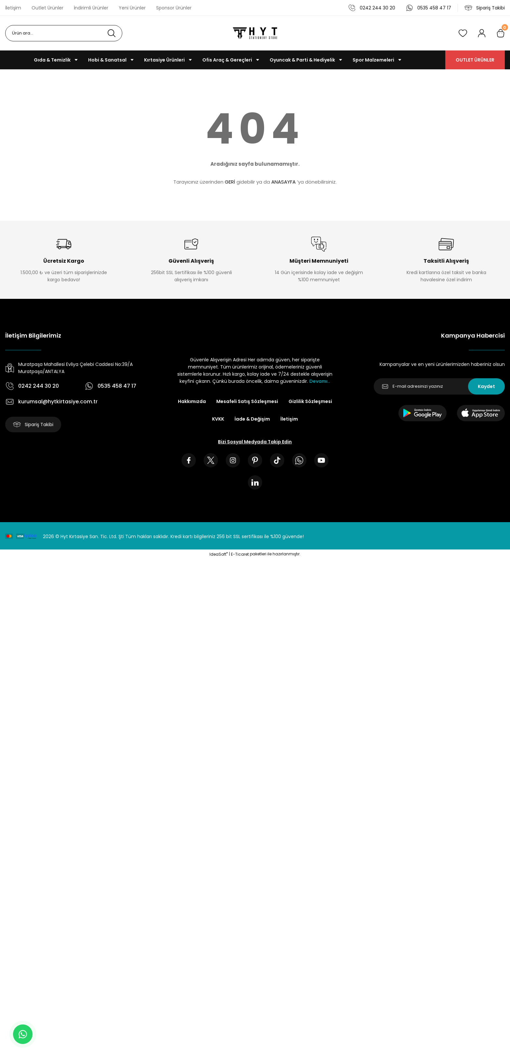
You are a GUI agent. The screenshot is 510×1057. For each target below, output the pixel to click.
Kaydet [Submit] (486, 386)
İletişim (289, 419)
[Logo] (255, 33)
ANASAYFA (283, 181)
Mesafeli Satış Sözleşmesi (247, 401)
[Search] (63, 33)
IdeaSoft (218, 554)
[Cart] (500, 33)
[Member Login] (481, 33)
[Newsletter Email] (439, 386)
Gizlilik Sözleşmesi (310, 401)
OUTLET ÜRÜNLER (475, 60)
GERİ (230, 181)
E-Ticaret (240, 554)
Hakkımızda (192, 401)
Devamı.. (319, 381)
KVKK (218, 419)
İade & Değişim (252, 419)
